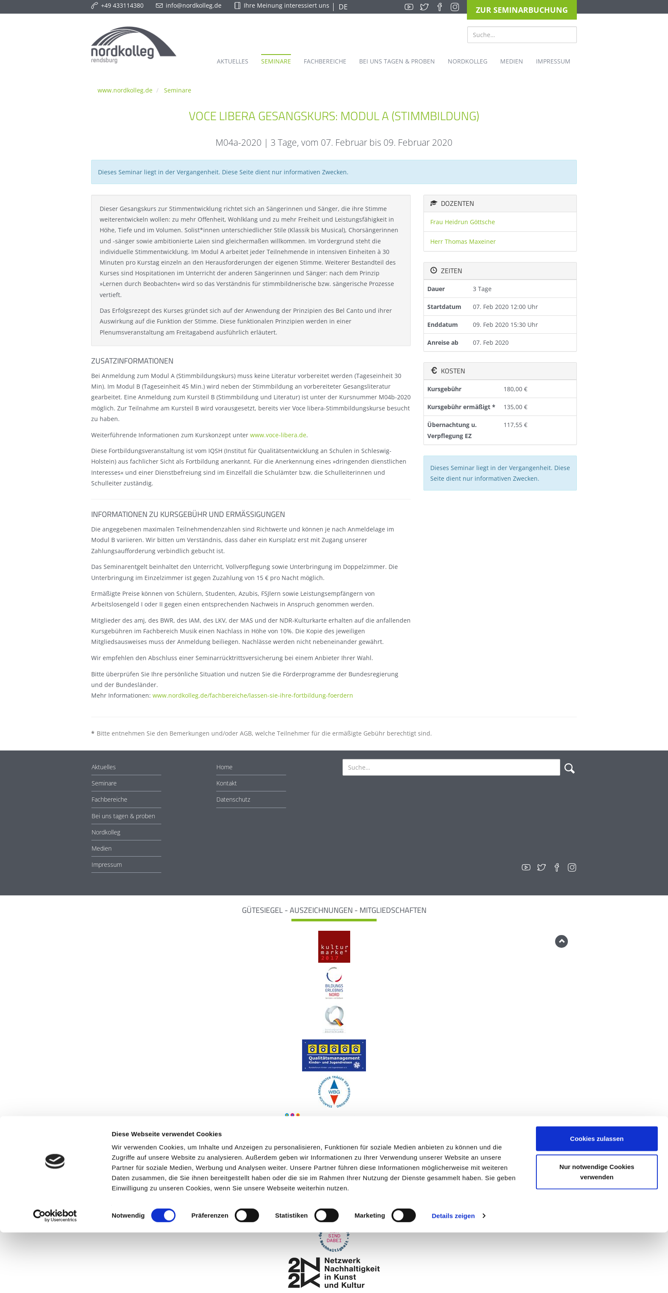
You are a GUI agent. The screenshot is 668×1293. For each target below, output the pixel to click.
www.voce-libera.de (278, 435)
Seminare (177, 90)
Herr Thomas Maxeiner (463, 241)
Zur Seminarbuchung (522, 10)
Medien (102, 848)
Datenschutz (233, 799)
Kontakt (226, 783)
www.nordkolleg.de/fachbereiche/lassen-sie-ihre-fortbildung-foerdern (253, 695)
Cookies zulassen (597, 1199)
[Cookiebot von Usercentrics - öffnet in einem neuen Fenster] (55, 1276)
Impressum (107, 864)
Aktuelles (104, 767)
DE (342, 7)
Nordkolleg (106, 832)
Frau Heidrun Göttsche (462, 222)
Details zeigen (453, 1276)
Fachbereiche (109, 799)
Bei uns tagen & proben (123, 816)
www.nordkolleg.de (125, 90)
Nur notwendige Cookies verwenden (596, 1232)
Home (224, 767)
